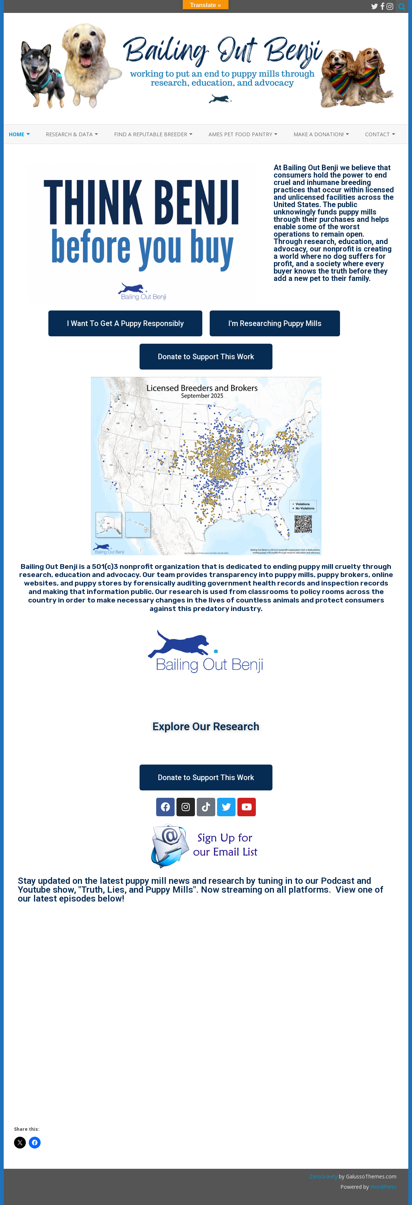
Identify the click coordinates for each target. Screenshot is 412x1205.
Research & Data (69, 134)
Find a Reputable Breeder (150, 134)
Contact (377, 134)
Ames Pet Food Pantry (240, 134)
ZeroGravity (323, 1176)
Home (16, 134)
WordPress (382, 1186)
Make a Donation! (318, 134)
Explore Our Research (206, 726)
